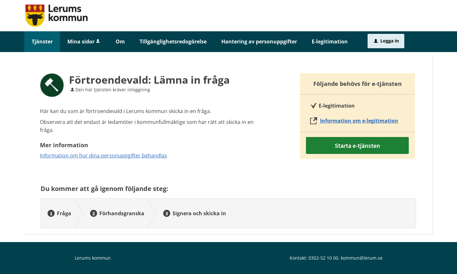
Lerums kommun (93, 258)
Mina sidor (84, 41)
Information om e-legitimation (359, 120)
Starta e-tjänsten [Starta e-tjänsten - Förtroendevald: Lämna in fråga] (357, 145)
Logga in (386, 41)
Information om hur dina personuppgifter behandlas (103, 155)
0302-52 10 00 (323, 258)
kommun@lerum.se (362, 258)
